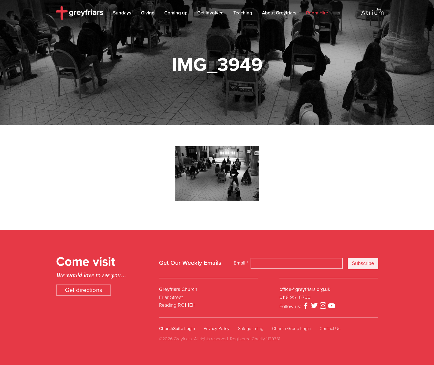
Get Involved (210, 13)
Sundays (122, 13)
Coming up (176, 13)
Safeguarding (250, 328)
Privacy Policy (216, 328)
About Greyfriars (279, 13)
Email (241, 263)
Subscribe (363, 263)
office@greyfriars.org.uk (304, 289)
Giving (148, 13)
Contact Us (329, 328)
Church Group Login (291, 328)
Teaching (242, 13)
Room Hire (317, 13)
